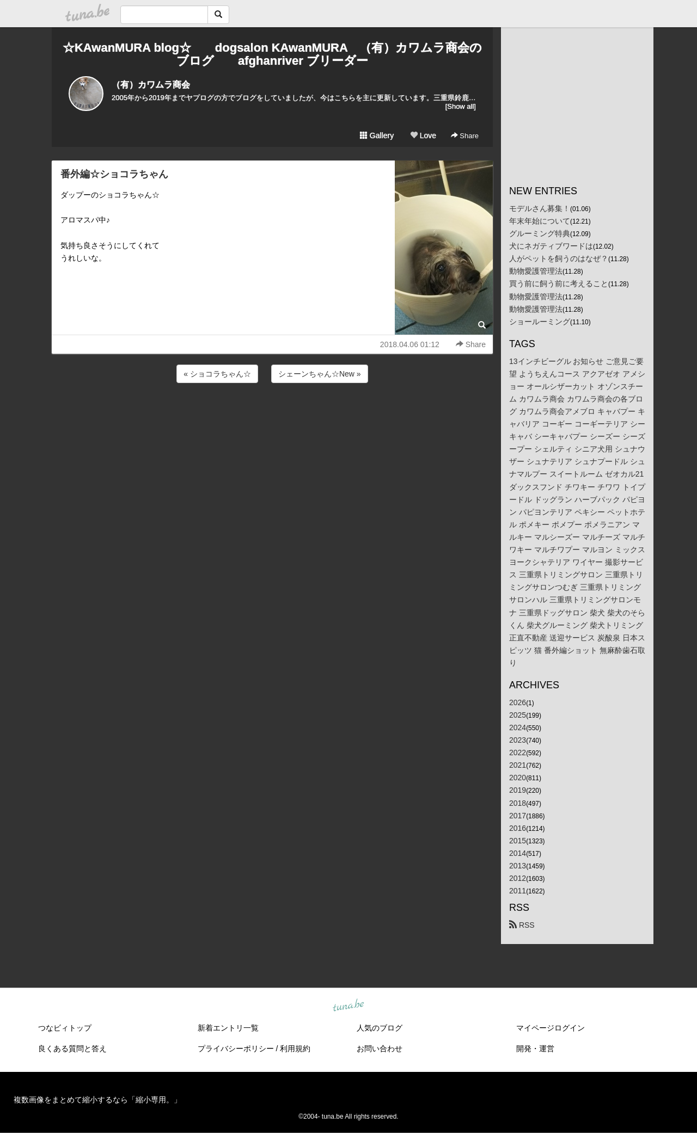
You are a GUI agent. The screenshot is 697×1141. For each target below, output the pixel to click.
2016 (517, 828)
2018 (517, 803)
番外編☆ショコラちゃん (114, 174)
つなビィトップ (64, 1027)
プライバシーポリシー (236, 1048)
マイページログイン (550, 1027)
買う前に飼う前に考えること (558, 283)
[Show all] (460, 106)
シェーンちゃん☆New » (319, 373)
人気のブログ (379, 1027)
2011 (517, 890)
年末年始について (539, 221)
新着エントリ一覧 (228, 1027)
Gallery (377, 135)
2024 (517, 727)
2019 (517, 790)
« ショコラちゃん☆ (217, 373)
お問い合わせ (379, 1048)
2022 (517, 752)
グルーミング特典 (539, 233)
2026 (517, 702)
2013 (517, 865)
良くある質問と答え (72, 1048)
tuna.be (348, 1006)
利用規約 (295, 1048)
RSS (522, 925)
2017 (517, 815)
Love (423, 135)
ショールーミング (539, 321)
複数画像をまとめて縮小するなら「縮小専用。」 (97, 1099)
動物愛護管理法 (536, 271)
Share (465, 136)
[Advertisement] (272, 414)
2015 (517, 840)
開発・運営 (535, 1048)
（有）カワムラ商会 (151, 84)
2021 (517, 765)
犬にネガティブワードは (551, 246)
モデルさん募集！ (539, 208)
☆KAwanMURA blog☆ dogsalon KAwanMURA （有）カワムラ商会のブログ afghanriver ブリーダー (272, 54)
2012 (517, 878)
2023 (517, 740)
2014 (517, 853)
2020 (517, 777)
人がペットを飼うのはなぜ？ (558, 258)
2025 (517, 715)
